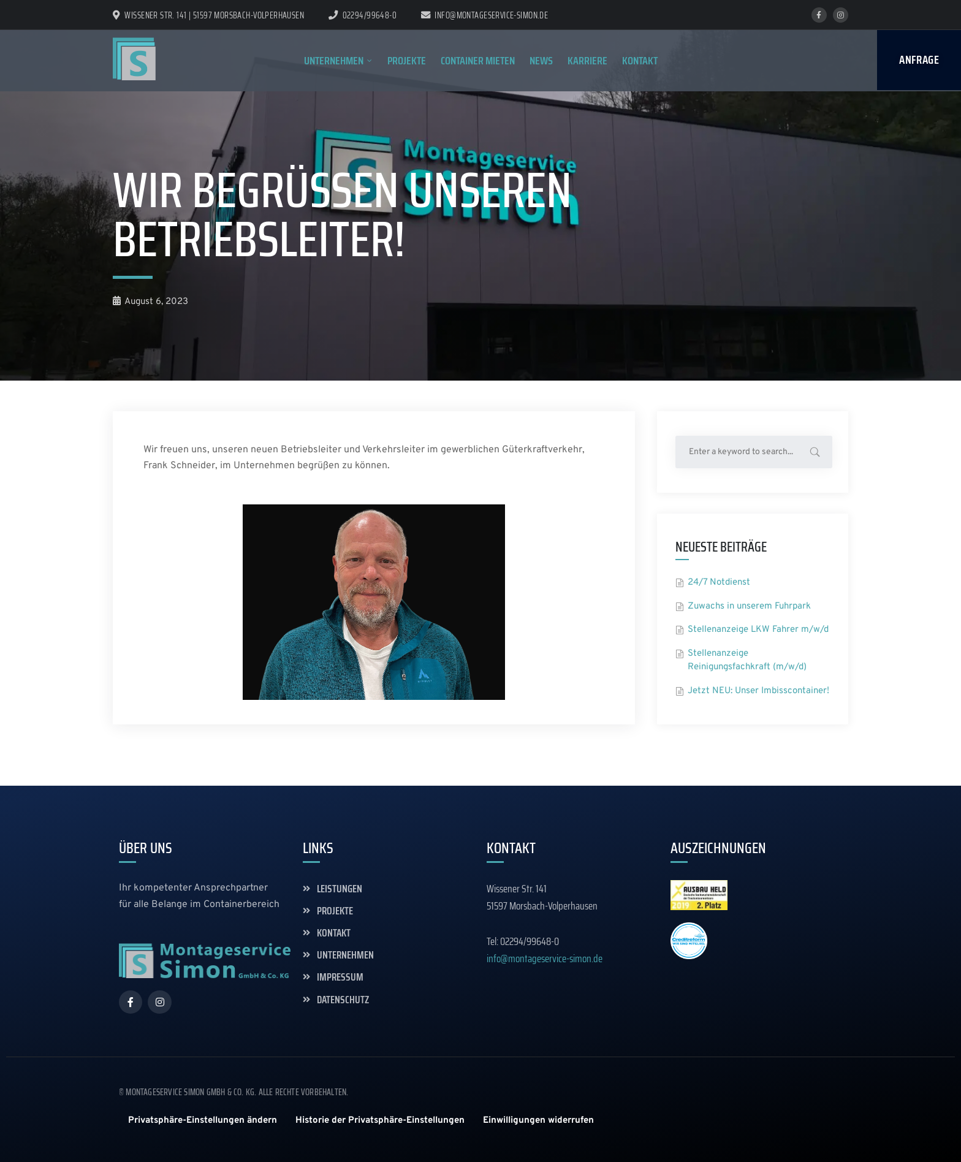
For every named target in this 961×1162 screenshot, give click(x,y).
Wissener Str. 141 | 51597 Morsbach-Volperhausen (208, 15)
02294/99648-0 (370, 15)
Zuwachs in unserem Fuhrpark (749, 606)
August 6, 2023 (150, 302)
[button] (202, 1120)
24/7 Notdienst (719, 582)
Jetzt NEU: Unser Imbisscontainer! (758, 691)
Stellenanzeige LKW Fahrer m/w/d (758, 630)
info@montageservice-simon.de (484, 15)
